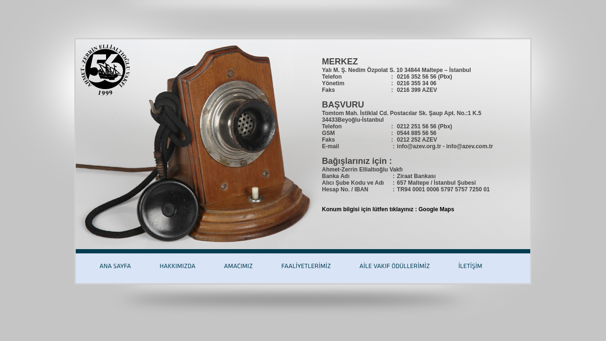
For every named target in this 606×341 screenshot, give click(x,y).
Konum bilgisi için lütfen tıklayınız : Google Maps (388, 209)
